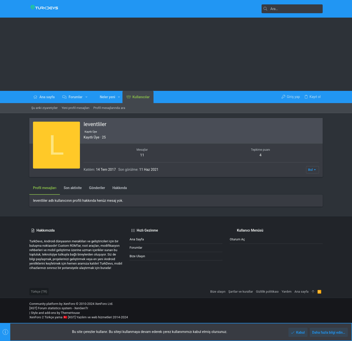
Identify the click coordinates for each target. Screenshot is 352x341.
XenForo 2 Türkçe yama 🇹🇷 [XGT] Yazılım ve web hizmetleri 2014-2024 (78, 317)
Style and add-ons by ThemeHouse (55, 313)
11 (142, 155)
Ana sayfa (137, 239)
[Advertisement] (176, 54)
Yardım (287, 291)
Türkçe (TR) (39, 291)
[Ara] (292, 8)
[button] (86, 97)
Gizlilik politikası (267, 291)
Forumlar (136, 247)
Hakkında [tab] (119, 188)
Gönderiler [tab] (97, 188)
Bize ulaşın (137, 256)
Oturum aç (237, 239)
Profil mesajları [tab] (44, 188)
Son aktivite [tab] (73, 188)
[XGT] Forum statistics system (58, 308)
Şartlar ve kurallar (240, 291)
